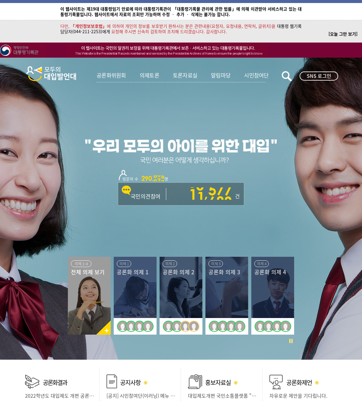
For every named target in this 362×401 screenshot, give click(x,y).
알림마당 (220, 75)
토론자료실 (185, 75)
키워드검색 (287, 76)
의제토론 (149, 75)
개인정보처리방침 (84, 370)
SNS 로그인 (319, 75)
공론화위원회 (111, 75)
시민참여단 (256, 75)
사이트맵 (110, 370)
